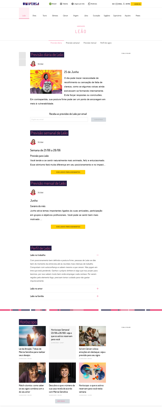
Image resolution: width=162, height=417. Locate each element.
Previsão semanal (73, 42)
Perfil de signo (105, 42)
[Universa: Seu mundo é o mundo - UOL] (31, 4)
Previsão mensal (90, 42)
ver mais (62, 401)
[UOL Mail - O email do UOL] (118, 4)
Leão (81, 31)
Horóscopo (81, 26)
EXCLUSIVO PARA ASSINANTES (68, 172)
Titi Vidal (40, 64)
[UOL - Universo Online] (41, 4)
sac (113, 4)
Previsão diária (56, 42)
